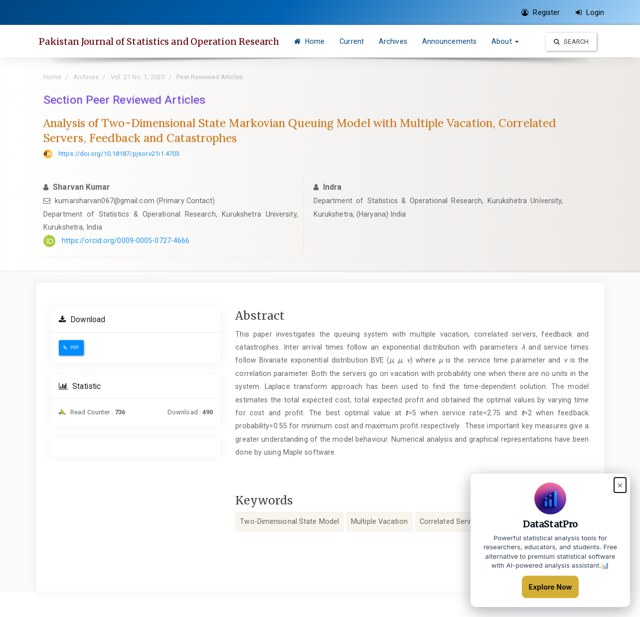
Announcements (478, 41)
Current (381, 41)
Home (338, 41)
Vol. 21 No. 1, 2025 (137, 102)
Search (571, 73)
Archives (422, 41)
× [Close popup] (620, 486)
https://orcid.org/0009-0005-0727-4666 (126, 266)
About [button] (534, 41)
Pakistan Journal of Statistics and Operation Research (175, 41)
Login (590, 12)
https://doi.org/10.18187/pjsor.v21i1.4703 (118, 179)
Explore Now (550, 587)
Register (540, 12)
